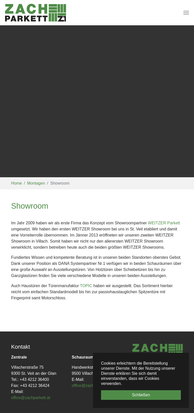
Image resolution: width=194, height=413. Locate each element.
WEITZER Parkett (164, 223)
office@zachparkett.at (30, 398)
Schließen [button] (141, 395)
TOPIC (86, 286)
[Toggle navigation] (186, 12)
